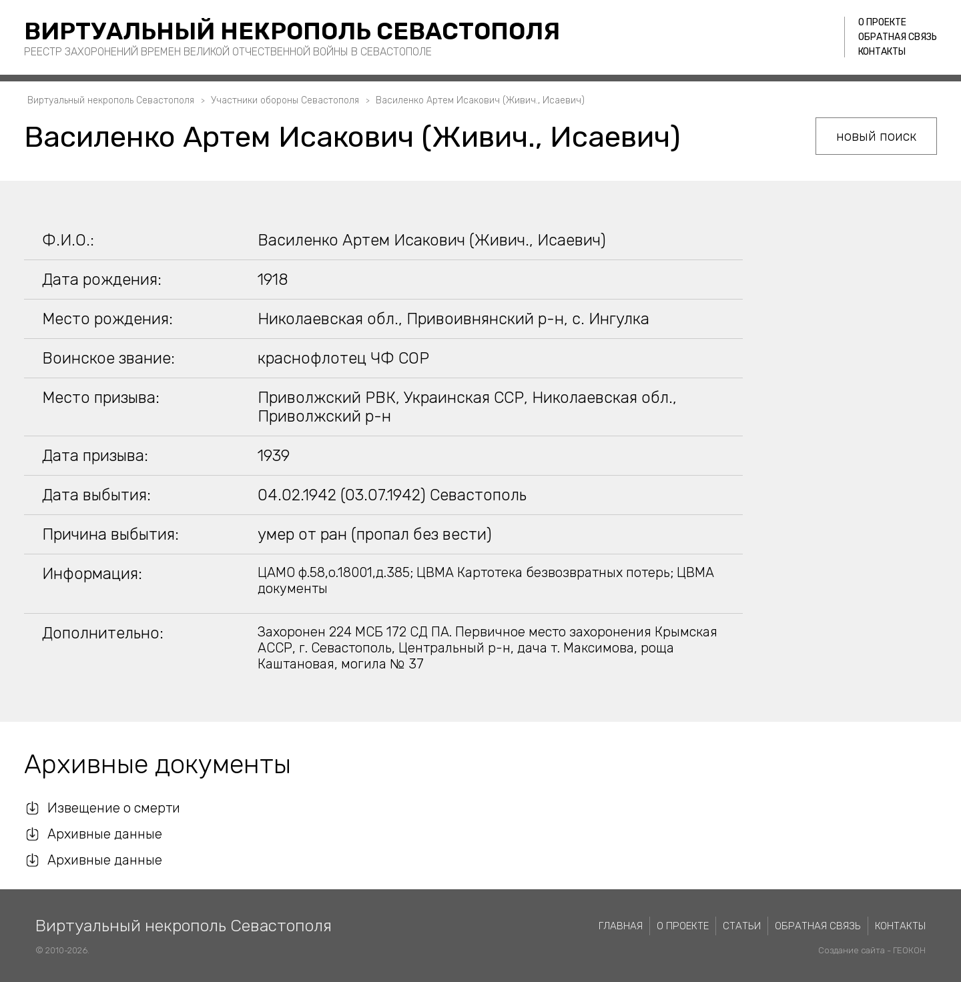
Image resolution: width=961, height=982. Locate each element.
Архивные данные (104, 834)
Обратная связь (897, 37)
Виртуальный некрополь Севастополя (292, 31)
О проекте (882, 22)
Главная (621, 926)
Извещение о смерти (113, 808)
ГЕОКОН (909, 950)
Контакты (882, 51)
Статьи (742, 926)
